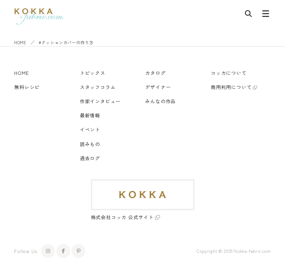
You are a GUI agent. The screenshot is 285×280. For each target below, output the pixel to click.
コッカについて (229, 72)
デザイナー (158, 87)
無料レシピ (27, 87)
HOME (20, 42)
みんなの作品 (160, 101)
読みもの (90, 144)
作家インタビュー (100, 101)
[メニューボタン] (265, 15)
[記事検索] (248, 15)
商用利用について (231, 87)
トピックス (92, 72)
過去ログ (90, 158)
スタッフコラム (98, 87)
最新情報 (90, 115)
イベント (90, 129)
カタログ (155, 72)
